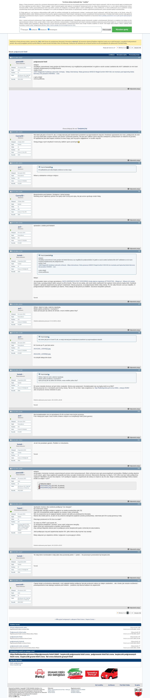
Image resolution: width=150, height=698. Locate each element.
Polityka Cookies (75, 691)
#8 (139, 332)
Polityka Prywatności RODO (78, 689)
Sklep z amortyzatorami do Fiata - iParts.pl (59, 689)
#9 (139, 370)
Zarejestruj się (82, 128)
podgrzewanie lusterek (17, 641)
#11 (139, 440)
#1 (139, 57)
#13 (139, 504)
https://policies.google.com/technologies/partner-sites (61, 25)
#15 (139, 580)
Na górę (137, 685)
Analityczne (33, 29)
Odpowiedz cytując (134, 89)
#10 (139, 411)
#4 (139, 191)
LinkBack (111, 54)
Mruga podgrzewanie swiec (18, 627)
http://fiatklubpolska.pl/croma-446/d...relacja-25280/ (112, 388)
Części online (51, 691)
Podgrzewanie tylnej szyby (18, 632)
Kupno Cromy (90, 619)
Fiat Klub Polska (125, 685)
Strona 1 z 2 (122, 47)
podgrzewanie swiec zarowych (19, 646)
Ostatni (137, 48)
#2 (139, 132)
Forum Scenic (51, 692)
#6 (139, 251)
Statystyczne (42, 29)
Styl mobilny (99, 685)
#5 (139, 222)
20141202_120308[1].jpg (42, 354)
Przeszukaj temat (134, 54)
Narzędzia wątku (122, 54)
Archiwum (111, 685)
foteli (11, 663)
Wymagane (24, 29)
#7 (139, 304)
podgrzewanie (18, 663)
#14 (139, 552)
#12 (139, 468)
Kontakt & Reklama (76, 692)
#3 (139, 163)
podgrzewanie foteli (20, 52)
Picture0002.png (46, 488)
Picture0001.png (46, 486)
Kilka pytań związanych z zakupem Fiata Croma (70, 619)
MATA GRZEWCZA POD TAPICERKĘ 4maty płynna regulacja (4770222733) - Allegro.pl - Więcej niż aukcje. (98, 281)
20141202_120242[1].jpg (42, 349)
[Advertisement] (75, 34)
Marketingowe (52, 29)
